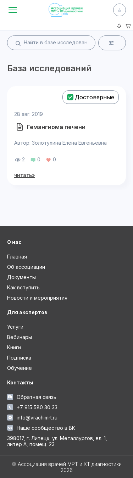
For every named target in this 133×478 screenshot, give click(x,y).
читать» (24, 175)
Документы (21, 277)
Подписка (19, 358)
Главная (17, 257)
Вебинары (19, 337)
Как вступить (23, 287)
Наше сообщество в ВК (41, 428)
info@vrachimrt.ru (32, 418)
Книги (14, 347)
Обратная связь (31, 397)
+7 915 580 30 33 (32, 407)
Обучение (19, 368)
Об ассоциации (26, 267)
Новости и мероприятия (37, 298)
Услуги (15, 327)
